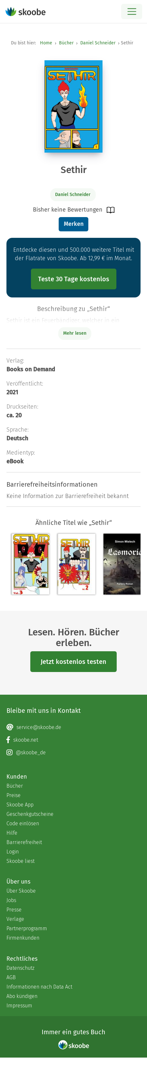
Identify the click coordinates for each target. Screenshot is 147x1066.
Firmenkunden (22, 938)
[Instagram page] (73, 753)
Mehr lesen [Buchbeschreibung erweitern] (74, 333)
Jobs (11, 900)
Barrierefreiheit (24, 842)
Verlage (15, 919)
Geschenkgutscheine (30, 814)
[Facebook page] (73, 740)
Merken (73, 223)
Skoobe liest (20, 861)
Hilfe (11, 833)
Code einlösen (22, 823)
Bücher (66, 43)
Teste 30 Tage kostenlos (73, 279)
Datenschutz (20, 968)
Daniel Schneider (97, 43)
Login (12, 852)
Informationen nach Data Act (39, 987)
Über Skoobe (21, 891)
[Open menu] (131, 11)
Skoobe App (20, 805)
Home (46, 43)
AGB (11, 977)
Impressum (19, 1005)
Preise (13, 795)
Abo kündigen (21, 996)
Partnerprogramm (26, 928)
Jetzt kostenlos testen (73, 662)
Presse (14, 910)
